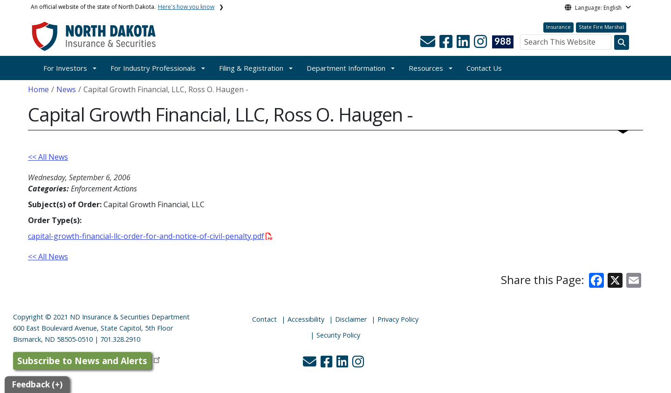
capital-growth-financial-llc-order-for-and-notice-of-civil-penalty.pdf (150, 236)
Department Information (346, 68)
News (66, 89)
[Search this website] (621, 42)
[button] (428, 44)
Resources (426, 68)
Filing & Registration (251, 68)
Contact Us (484, 68)
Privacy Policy (397, 319)
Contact (264, 319)
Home (38, 89)
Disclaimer (351, 319)
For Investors (65, 68)
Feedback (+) (37, 384)
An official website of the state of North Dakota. (122, 7)
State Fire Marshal (601, 26)
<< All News (48, 157)
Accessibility (306, 319)
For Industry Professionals (153, 68)
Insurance (558, 26)
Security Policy (338, 335)
